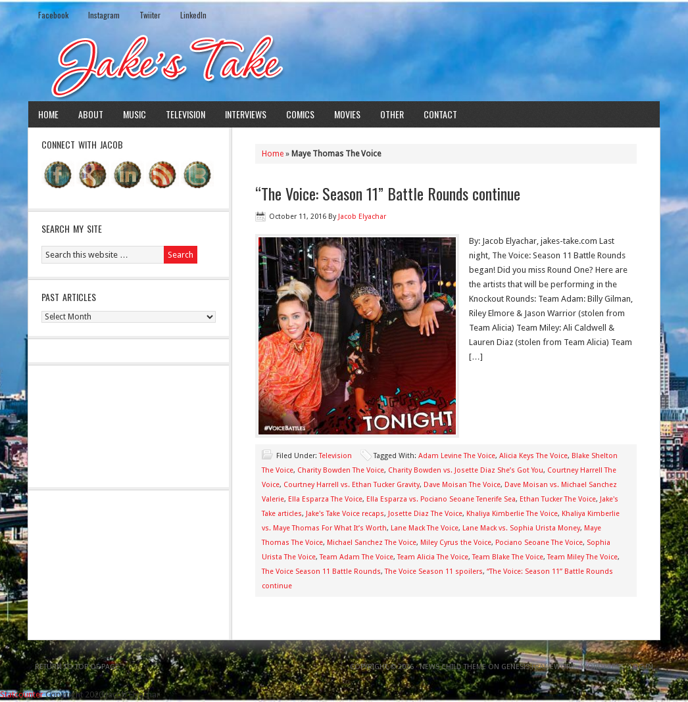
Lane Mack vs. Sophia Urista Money (521, 528)
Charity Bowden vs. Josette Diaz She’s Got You (465, 470)
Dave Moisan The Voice (462, 484)
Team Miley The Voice (582, 557)
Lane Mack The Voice (424, 528)
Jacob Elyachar (362, 216)
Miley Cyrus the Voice (455, 542)
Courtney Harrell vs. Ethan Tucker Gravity (351, 484)
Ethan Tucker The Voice (558, 499)
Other (392, 114)
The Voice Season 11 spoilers (434, 571)
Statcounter (21, 694)
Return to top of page (77, 667)
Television (185, 114)
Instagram (104, 14)
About (90, 114)
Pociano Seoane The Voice (539, 542)
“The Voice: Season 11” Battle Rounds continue (387, 193)
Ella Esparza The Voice (325, 499)
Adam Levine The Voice (456, 456)
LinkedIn (193, 14)
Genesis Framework (538, 667)
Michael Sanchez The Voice (371, 542)
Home (48, 114)
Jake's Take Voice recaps (345, 513)
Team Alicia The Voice (432, 557)
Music (134, 114)
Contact (440, 114)
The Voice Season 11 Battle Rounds (321, 571)
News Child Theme (453, 667)
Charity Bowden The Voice (340, 470)
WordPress (602, 667)
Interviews (245, 114)
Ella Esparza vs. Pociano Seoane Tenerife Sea (441, 499)
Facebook (53, 14)
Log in (641, 667)
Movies (347, 114)
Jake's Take (344, 65)
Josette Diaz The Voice (425, 513)
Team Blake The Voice (507, 557)
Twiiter (149, 14)
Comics (300, 114)
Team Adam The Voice (356, 557)
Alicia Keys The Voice (533, 456)
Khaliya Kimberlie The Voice (512, 513)
